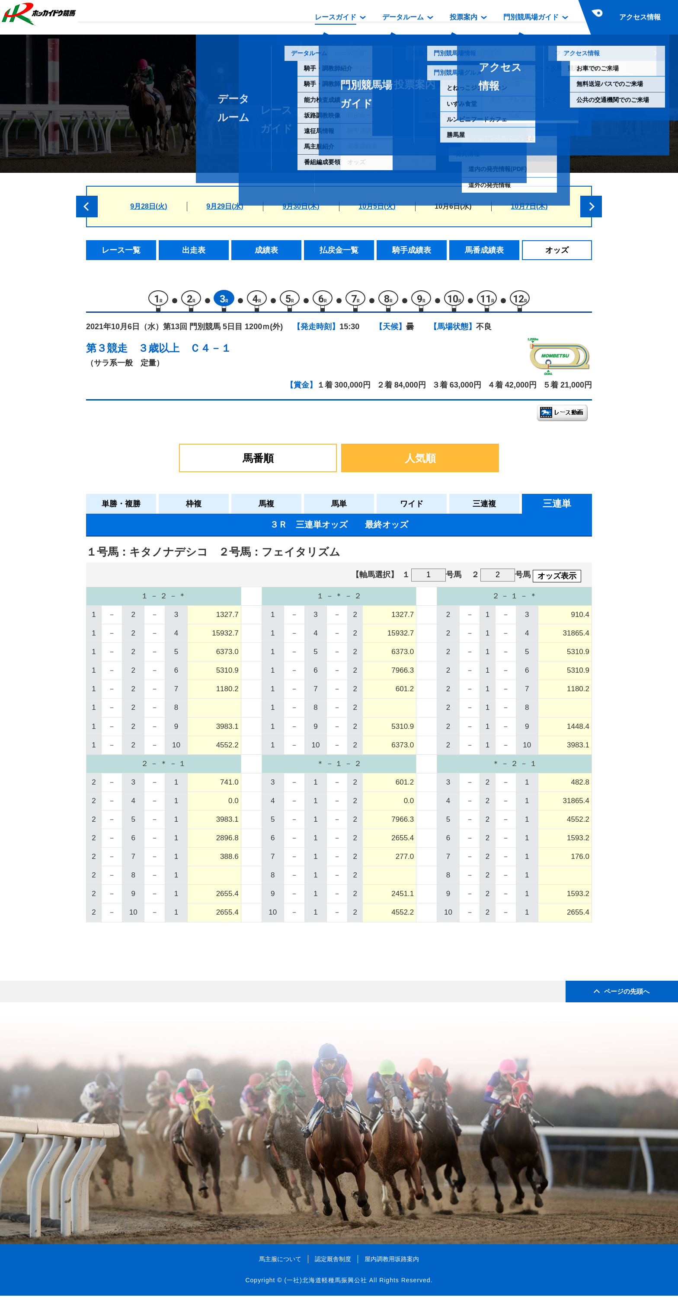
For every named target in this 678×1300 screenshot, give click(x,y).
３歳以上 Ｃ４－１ (184, 352)
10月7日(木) (529, 206)
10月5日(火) (376, 206)
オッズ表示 (556, 580)
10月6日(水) (453, 206)
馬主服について (280, 1263)
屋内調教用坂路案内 (392, 1263)
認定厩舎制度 (333, 1263)
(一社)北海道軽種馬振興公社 (325, 1284)
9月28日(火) (148, 206)
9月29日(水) (224, 206)
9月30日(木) (300, 206)
